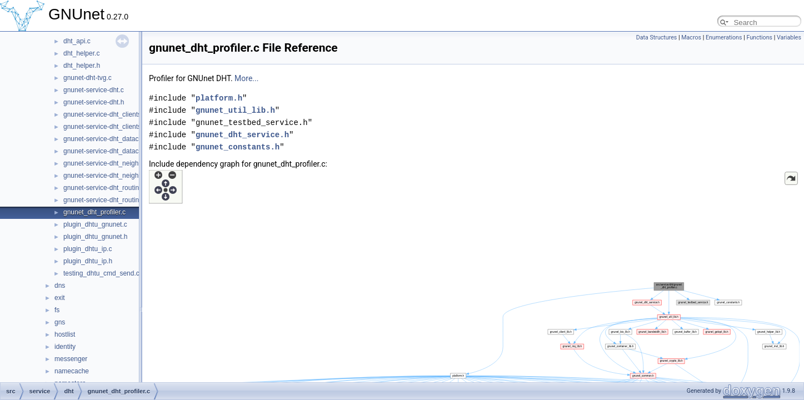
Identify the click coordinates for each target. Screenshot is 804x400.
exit (59, 298)
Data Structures (656, 37)
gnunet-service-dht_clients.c (104, 114)
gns (59, 322)
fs (56, 310)
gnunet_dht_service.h (242, 134)
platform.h (219, 98)
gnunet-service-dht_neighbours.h (112, 175)
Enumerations (724, 37)
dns (59, 285)
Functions (759, 37)
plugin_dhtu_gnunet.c (95, 224)
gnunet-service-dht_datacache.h (110, 151)
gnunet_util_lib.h (235, 110)
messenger (70, 359)
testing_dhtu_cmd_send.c (101, 273)
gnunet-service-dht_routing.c (105, 188)
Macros (691, 37)
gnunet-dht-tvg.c (87, 78)
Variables (789, 37)
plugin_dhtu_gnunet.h (95, 237)
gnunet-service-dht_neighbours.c (112, 163)
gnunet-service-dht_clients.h (105, 127)
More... (246, 78)
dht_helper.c (81, 53)
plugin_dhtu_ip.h (87, 261)
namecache (71, 371)
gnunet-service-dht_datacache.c (110, 139)
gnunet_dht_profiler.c (94, 212)
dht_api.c (77, 41)
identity (65, 347)
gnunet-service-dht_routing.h (105, 200)
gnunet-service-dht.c (93, 90)
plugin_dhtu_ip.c (87, 249)
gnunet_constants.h (237, 147)
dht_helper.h (81, 65)
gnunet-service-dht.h (93, 102)
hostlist (64, 334)
